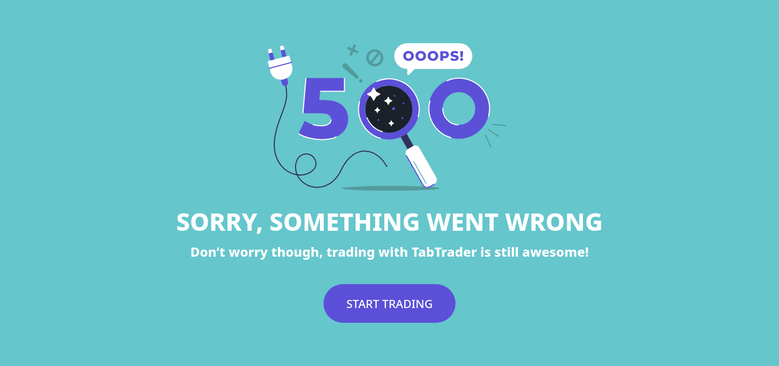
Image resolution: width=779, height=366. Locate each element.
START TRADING (389, 304)
